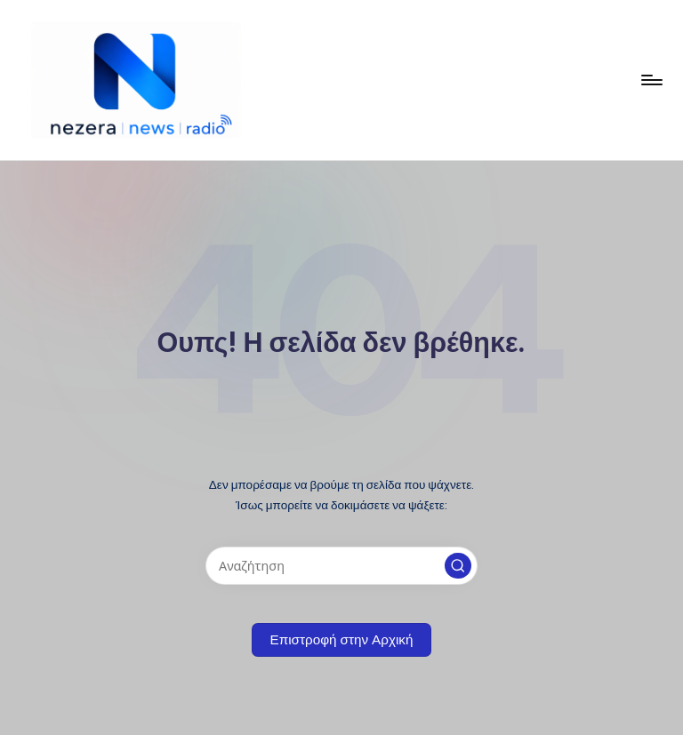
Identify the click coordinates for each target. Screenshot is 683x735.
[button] (458, 566)
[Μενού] (650, 80)
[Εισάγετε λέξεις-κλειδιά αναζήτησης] (341, 566)
